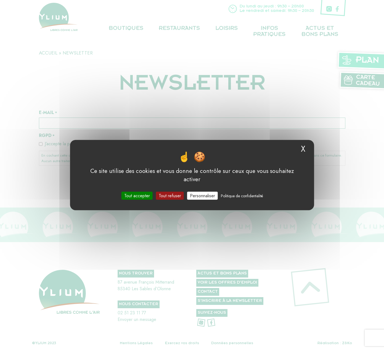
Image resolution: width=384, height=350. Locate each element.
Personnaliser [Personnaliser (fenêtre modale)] (202, 196)
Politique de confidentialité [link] (242, 196)
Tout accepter (137, 196)
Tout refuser (170, 196)
